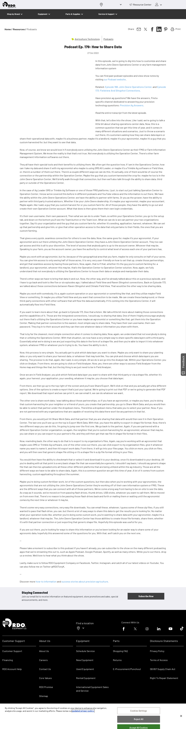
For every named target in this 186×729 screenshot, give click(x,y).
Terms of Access (159, 660)
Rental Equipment (86, 678)
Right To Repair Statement (164, 678)
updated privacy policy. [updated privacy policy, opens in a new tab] (83, 711)
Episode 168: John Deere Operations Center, (128, 86)
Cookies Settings (138, 710)
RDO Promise (46, 687)
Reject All (138, 719)
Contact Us (45, 669)
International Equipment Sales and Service (92, 689)
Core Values (45, 678)
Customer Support (12, 651)
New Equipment (84, 660)
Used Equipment (85, 669)
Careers (43, 660)
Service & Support (106, 14)
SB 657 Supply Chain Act (162, 669)
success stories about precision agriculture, (85, 581)
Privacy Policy (157, 651)
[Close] (181, 716)
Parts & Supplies (73, 14)
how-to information (46, 581)
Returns (117, 660)
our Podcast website (115, 79)
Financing (7, 660)
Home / (9, 29)
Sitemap (43, 696)
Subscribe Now (145, 596)
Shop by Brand (13, 14)
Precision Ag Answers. (132, 105)
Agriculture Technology (87, 39)
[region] (93, 716)
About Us (44, 651)
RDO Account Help (12, 669)
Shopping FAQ (120, 651)
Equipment (42, 14)
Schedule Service (85, 651)
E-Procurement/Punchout (127, 669)
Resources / (19, 29)
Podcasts (108, 39)
